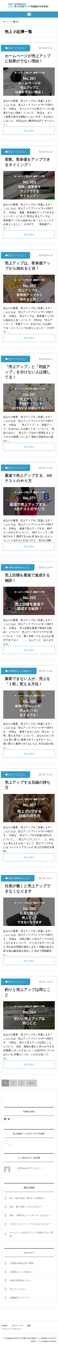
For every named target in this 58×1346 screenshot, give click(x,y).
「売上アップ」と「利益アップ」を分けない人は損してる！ (28, 372)
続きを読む (29, 131)
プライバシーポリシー (12, 1329)
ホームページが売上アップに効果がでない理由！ (31, 1234)
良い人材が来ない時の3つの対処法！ (27, 1198)
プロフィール (17, 1325)
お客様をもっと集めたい (20, 671)
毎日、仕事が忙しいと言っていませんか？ (30, 1215)
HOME (5, 1325)
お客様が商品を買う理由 (21, 1263)
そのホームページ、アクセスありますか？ (30, 1224)
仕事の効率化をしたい (19, 567)
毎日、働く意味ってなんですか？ (26, 1206)
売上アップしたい (17, 48)
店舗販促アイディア (19, 1297)
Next (31, 1083)
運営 (29, 1325)
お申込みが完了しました (29, 1168)
